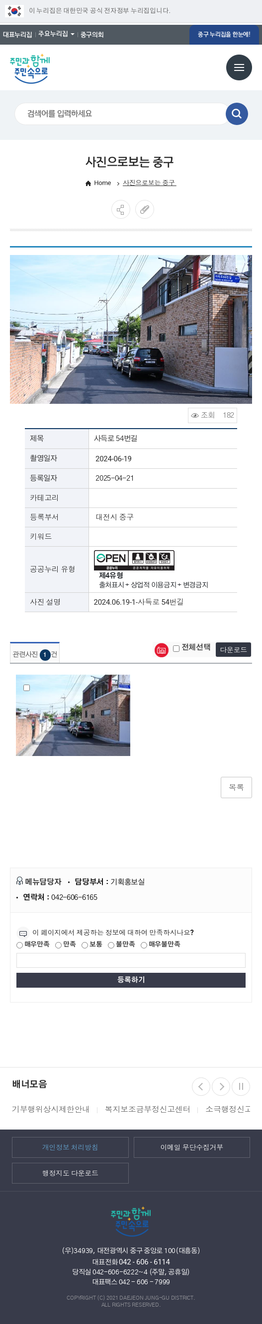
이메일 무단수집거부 (191, 1147)
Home (102, 183)
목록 (236, 787)
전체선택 (192, 648)
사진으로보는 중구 (149, 183)
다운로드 (233, 650)
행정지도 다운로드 (70, 1173)
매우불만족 (160, 945)
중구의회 (92, 34)
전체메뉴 (239, 67)
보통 (92, 945)
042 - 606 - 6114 (144, 1262)
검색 (237, 114)
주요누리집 (53, 33)
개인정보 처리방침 (70, 1147)
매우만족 (33, 945)
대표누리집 (17, 34)
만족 (65, 945)
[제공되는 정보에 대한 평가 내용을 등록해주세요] (131, 960)
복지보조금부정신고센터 (147, 1109)
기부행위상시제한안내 (51, 1109)
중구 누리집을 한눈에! (224, 34)
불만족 (121, 945)
